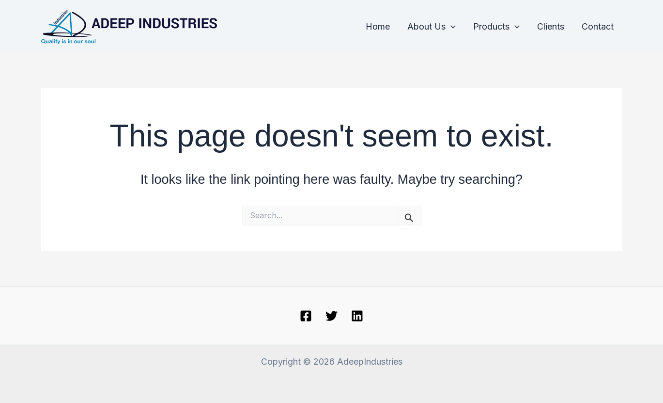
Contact (598, 26)
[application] (451, 26)
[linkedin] (357, 316)
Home (378, 26)
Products (496, 26)
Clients (550, 26)
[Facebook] (306, 316)
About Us (431, 26)
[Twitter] (331, 316)
